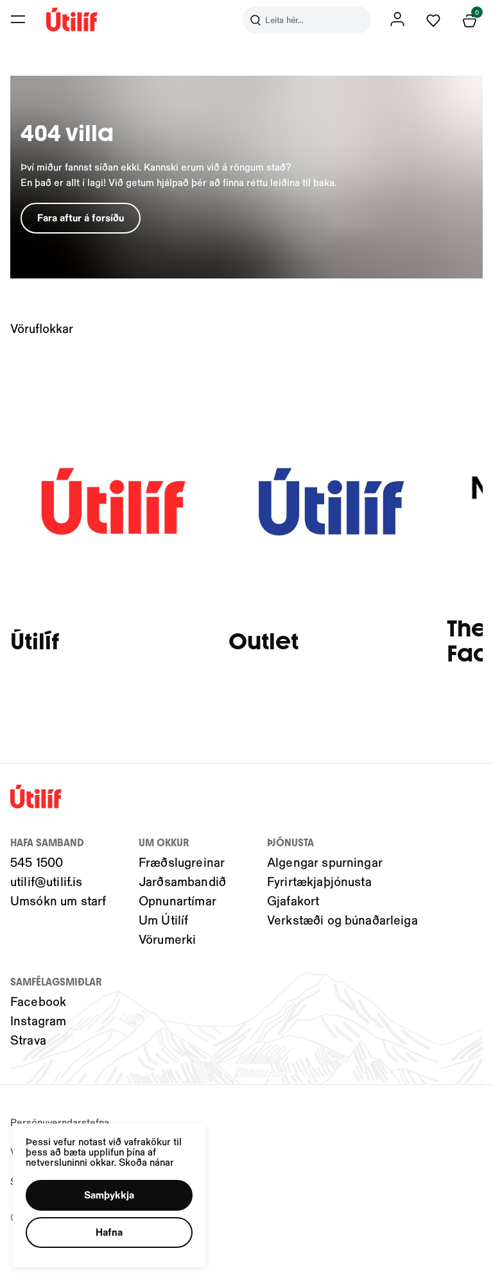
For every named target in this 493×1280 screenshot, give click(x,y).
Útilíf (34, 641)
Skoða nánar (148, 1160)
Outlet (263, 641)
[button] (110, 1194)
